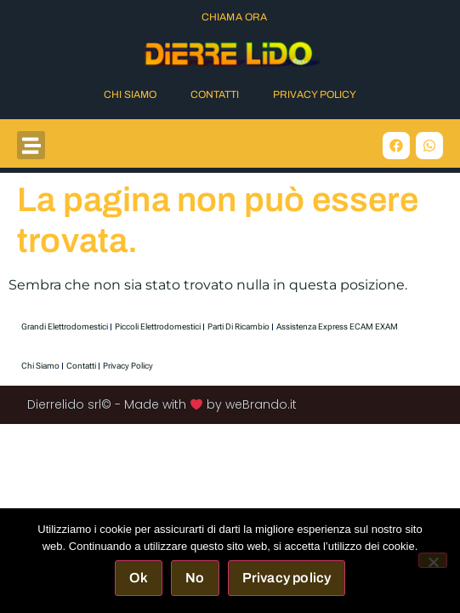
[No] (432, 560)
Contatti (214, 94)
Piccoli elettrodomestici (158, 326)
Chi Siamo (130, 94)
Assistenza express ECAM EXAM (337, 326)
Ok (138, 577)
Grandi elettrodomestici (64, 326)
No (194, 577)
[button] (31, 145)
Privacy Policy (314, 94)
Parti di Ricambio (238, 326)
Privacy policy (287, 577)
